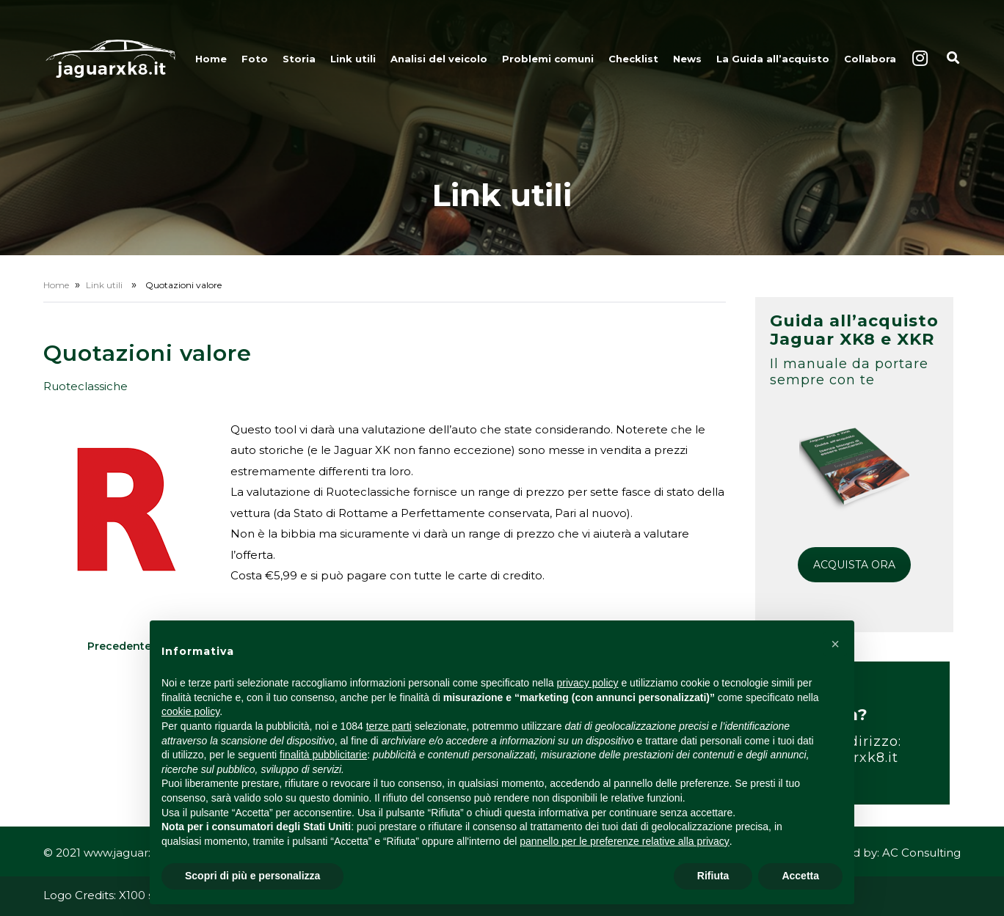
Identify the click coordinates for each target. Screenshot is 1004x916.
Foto (254, 59)
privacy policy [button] (588, 683)
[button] (835, 644)
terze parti (389, 726)
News (687, 59)
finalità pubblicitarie (323, 755)
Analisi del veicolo (438, 59)
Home (211, 59)
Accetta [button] (800, 876)
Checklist (633, 59)
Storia (299, 59)
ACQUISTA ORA (854, 564)
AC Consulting (921, 853)
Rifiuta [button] (713, 876)
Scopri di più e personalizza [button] (252, 876)
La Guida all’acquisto (772, 59)
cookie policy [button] (190, 711)
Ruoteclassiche (85, 386)
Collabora (870, 59)
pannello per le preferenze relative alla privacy (625, 841)
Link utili (353, 59)
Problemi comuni (548, 59)
